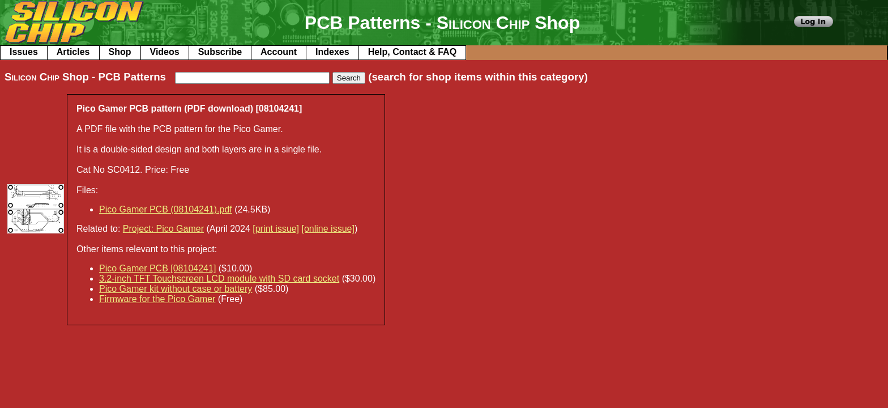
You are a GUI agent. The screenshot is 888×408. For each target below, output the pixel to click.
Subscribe (220, 52)
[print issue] (276, 228)
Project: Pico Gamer (163, 228)
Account (279, 52)
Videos (165, 52)
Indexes (332, 52)
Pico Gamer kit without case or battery (175, 289)
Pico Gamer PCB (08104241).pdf (165, 209)
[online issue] (328, 228)
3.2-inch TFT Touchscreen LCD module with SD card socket (219, 278)
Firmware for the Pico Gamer (157, 299)
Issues (24, 52)
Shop (120, 52)
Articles (73, 52)
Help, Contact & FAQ (412, 52)
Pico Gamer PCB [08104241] (157, 268)
